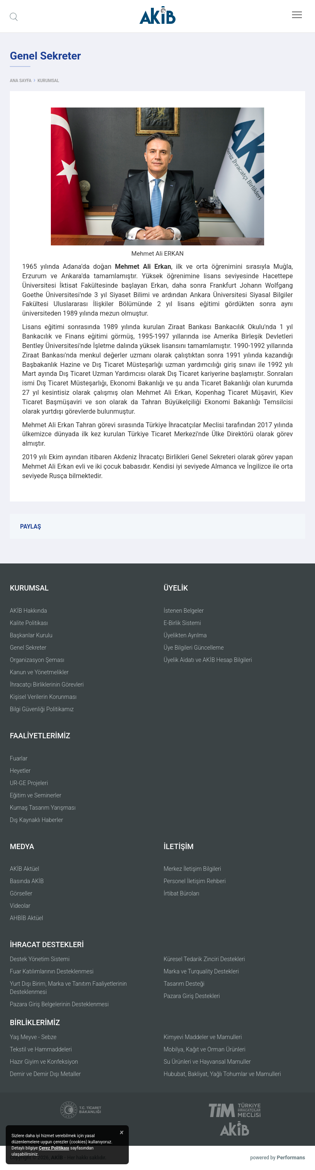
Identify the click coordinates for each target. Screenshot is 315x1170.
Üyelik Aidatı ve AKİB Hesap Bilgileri (208, 660)
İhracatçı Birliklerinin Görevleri (47, 684)
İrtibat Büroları (181, 893)
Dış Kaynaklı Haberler (36, 820)
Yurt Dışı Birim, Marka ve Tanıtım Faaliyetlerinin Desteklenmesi (68, 987)
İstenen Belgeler (184, 610)
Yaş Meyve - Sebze (33, 1037)
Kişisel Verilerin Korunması (43, 697)
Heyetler (20, 770)
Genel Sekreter (28, 647)
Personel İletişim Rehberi (195, 881)
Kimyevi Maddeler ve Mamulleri (203, 1037)
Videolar (20, 905)
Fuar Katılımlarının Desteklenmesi (52, 971)
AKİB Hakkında (28, 610)
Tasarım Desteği (184, 983)
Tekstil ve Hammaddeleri (41, 1049)
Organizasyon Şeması (37, 660)
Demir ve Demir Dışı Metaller (45, 1074)
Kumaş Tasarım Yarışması (42, 807)
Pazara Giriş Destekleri (192, 996)
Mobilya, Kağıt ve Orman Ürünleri (204, 1049)
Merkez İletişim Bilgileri (192, 868)
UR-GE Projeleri (29, 783)
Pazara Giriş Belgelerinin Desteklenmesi (59, 1004)
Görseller (21, 893)
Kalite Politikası (29, 623)
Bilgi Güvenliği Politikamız (42, 709)
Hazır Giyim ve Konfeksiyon (44, 1061)
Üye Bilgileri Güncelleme (194, 647)
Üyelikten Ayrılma (185, 635)
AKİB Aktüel (24, 868)
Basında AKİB (27, 881)
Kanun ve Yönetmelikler (39, 672)
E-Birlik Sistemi (182, 623)
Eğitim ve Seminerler (35, 795)
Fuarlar (18, 758)
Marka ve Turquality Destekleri (201, 971)
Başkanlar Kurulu (31, 635)
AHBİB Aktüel (26, 918)
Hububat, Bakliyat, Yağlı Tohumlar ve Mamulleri (222, 1074)
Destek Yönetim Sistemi (40, 959)
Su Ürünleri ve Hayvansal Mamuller (207, 1061)
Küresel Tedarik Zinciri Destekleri (204, 959)
